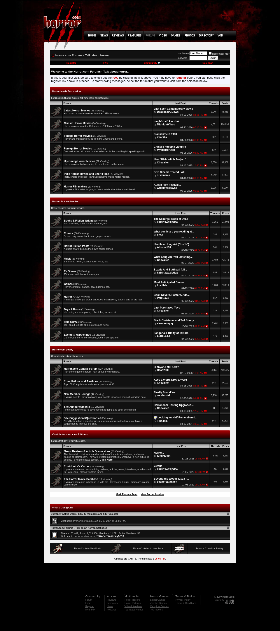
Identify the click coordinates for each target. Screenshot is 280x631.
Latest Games (157, 599)
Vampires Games (159, 606)
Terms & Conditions (185, 603)
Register (71, 63)
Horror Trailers (132, 599)
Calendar (207, 63)
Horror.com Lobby (62, 349)
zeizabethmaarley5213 (110, 536)
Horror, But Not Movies (65, 201)
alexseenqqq (165, 323)
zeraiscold (163, 395)
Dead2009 (163, 370)
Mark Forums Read (126, 494)
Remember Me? (219, 53)
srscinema (163, 175)
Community (152, 63)
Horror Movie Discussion (66, 91)
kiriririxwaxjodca (167, 222)
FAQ (105, 63)
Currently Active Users (64, 514)
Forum (88, 599)
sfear (160, 234)
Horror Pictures (132, 603)
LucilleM (162, 285)
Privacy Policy (182, 599)
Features (111, 609)
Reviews (111, 599)
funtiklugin (163, 455)
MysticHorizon (166, 149)
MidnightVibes (166, 124)
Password (182, 58)
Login (88, 603)
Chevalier (163, 162)
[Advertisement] (161, 19)
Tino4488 (162, 421)
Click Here (106, 459)
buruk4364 (163, 336)
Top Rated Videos (134, 609)
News (110, 606)
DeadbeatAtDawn (168, 111)
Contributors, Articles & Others (70, 434)
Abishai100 (164, 247)
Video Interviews (133, 606)
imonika (162, 137)
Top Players (156, 609)
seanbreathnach (167, 481)
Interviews (112, 603)
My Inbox (90, 609)
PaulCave (163, 298)
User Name (183, 53)
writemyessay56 (167, 187)
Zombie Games (158, 603)
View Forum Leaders (152, 494)
